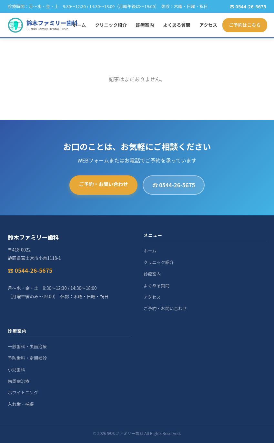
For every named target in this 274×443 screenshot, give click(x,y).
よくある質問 (176, 25)
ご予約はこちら (245, 25)
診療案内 (145, 25)
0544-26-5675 (250, 6)
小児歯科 (16, 369)
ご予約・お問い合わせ (103, 183)
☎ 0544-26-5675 (173, 185)
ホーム (79, 25)
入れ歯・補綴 (21, 404)
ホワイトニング (23, 392)
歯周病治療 (18, 381)
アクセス (208, 25)
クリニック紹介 (111, 25)
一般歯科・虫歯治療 (27, 346)
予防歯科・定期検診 (27, 358)
